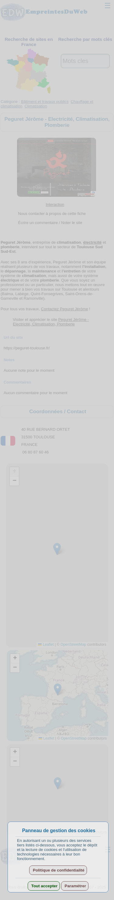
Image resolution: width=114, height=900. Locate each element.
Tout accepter (43, 886)
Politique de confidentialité (58, 870)
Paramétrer (75, 886)
